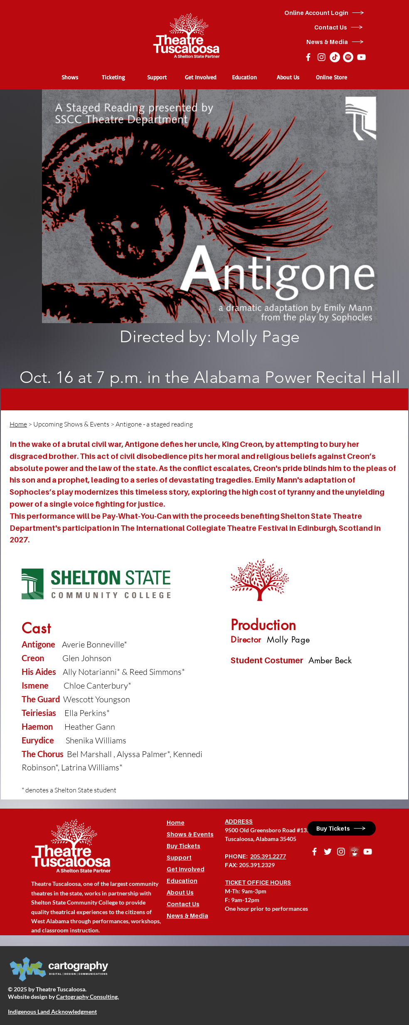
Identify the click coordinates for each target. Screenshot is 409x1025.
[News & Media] (335, 41)
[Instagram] (321, 57)
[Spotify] (348, 57)
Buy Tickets (183, 845)
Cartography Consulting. (87, 996)
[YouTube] (361, 57)
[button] (69, 77)
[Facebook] (308, 57)
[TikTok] (335, 57)
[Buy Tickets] (341, 828)
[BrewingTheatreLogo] (354, 851)
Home (18, 424)
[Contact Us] (338, 27)
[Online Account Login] (324, 12)
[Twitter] (328, 851)
